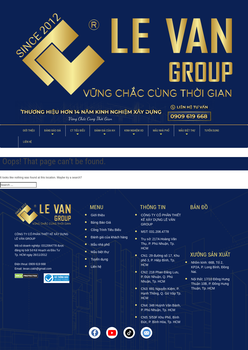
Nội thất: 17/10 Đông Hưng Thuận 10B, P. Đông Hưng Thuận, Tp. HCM (210, 283)
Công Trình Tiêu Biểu (106, 230)
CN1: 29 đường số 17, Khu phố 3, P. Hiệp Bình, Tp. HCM (160, 260)
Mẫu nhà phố (161, 130)
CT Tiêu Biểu (77, 130)
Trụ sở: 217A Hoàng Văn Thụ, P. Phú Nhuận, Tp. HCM (159, 243)
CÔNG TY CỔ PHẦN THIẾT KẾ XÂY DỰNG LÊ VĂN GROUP (161, 219)
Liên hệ (27, 141)
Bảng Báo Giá (52, 130)
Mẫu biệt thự (187, 130)
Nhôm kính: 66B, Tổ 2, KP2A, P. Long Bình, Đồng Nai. (210, 267)
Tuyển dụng (211, 130)
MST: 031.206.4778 (155, 231)
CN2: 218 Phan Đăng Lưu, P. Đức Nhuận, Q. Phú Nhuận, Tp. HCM (160, 276)
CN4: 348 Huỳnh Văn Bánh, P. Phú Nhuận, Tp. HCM (161, 307)
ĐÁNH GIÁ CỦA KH (104, 130)
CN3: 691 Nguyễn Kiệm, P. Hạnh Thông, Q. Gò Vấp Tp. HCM (161, 293)
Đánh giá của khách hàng (109, 237)
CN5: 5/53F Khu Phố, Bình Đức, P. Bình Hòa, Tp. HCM (160, 319)
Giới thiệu (29, 130)
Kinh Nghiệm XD (133, 130)
